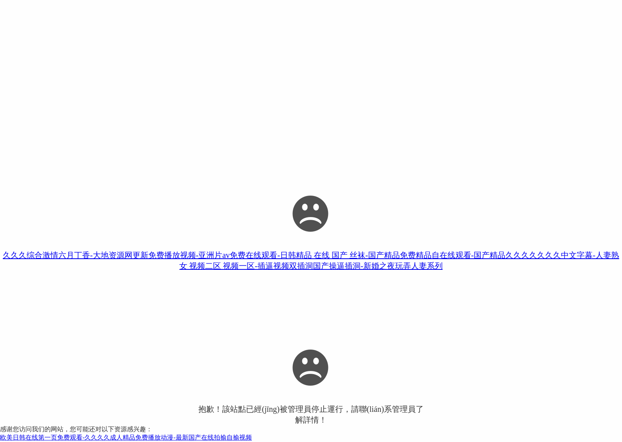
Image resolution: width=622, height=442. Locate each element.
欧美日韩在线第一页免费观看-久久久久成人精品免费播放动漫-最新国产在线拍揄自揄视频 (126, 437)
